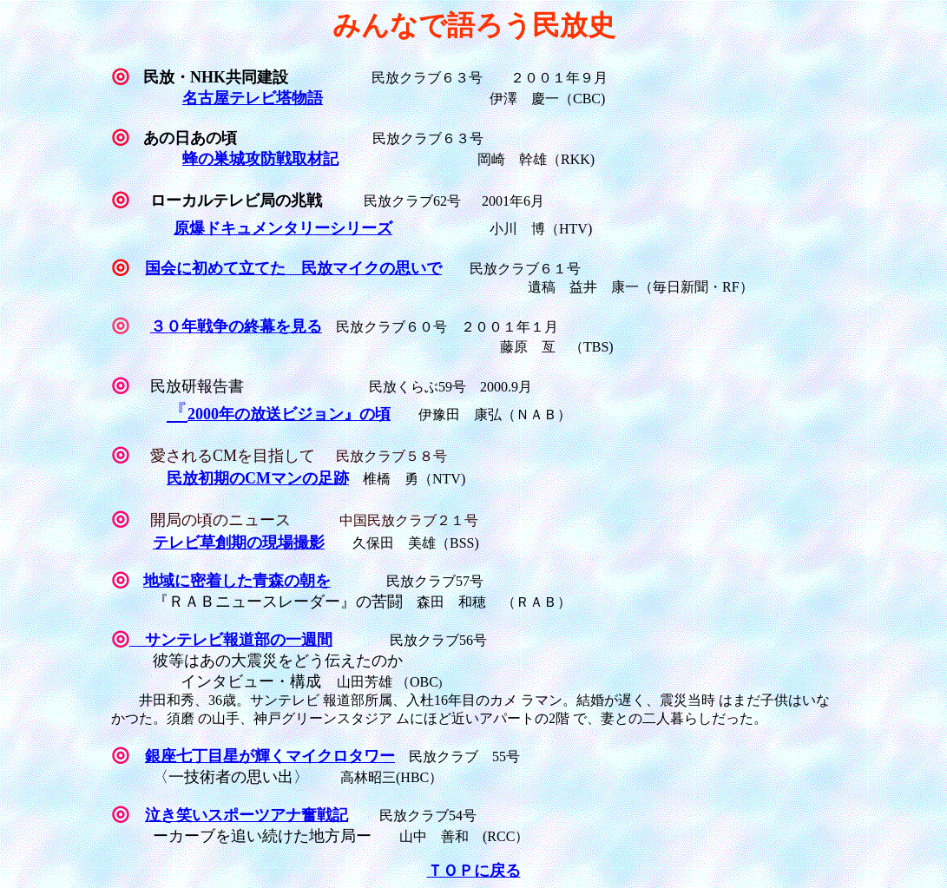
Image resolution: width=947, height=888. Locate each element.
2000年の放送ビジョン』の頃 (289, 414)
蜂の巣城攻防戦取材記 (260, 159)
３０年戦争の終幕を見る (236, 326)
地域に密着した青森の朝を (237, 580)
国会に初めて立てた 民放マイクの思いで (293, 268)
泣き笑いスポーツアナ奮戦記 (246, 815)
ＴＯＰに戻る (474, 870)
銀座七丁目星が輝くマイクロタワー (270, 756)
